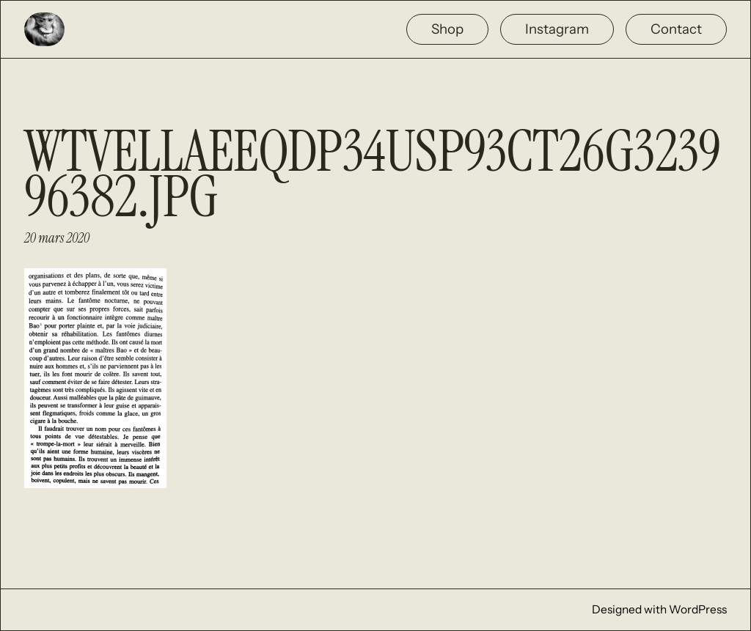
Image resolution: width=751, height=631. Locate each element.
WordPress (698, 609)
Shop (447, 29)
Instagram (557, 29)
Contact (676, 29)
